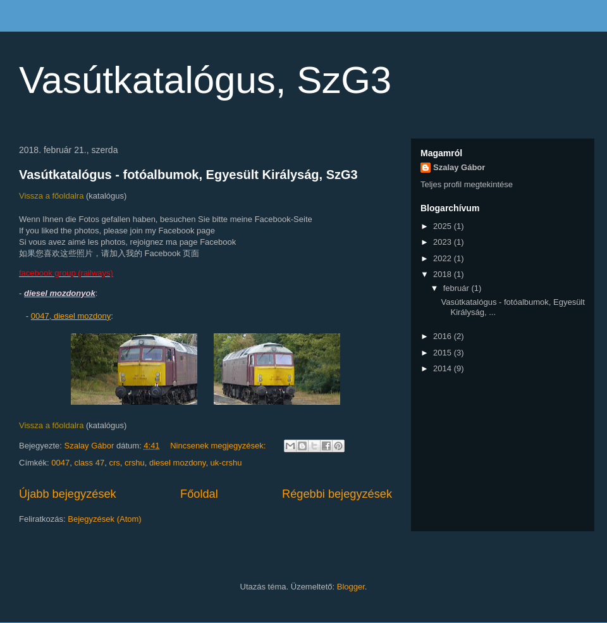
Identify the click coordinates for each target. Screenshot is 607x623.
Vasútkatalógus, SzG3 (205, 80)
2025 (443, 226)
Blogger (351, 586)
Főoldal (199, 494)
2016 (443, 336)
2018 (443, 274)
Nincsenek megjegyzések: (219, 445)
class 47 (89, 462)
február (457, 288)
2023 (443, 242)
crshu (135, 462)
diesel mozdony (177, 462)
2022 (443, 258)
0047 (60, 462)
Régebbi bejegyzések (337, 494)
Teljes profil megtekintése (466, 184)
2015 (443, 352)
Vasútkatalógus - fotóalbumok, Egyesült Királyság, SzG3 (188, 175)
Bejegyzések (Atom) (104, 519)
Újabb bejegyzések (67, 494)
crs (114, 462)
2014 (443, 368)
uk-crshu (226, 462)
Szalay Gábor (459, 167)
